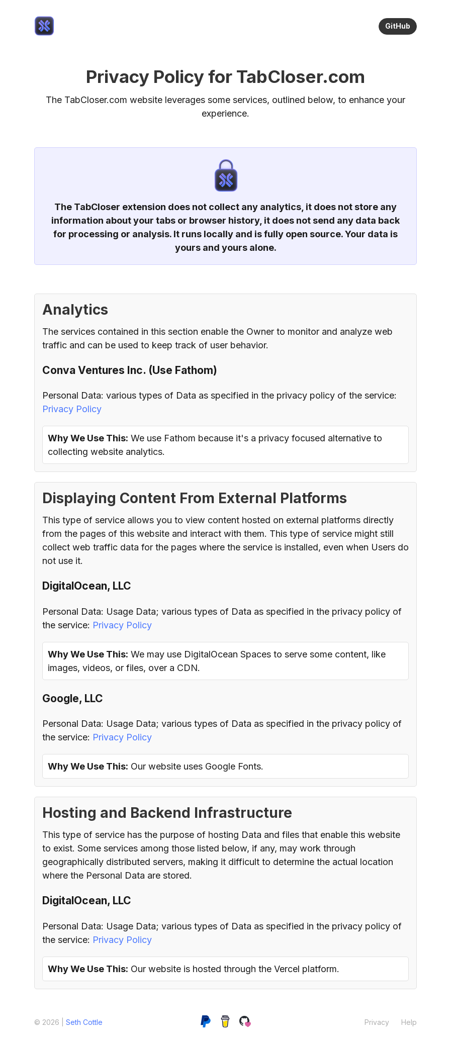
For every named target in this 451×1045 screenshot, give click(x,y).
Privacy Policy (72, 409)
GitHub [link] (397, 26)
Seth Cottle (84, 1022)
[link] (44, 26)
